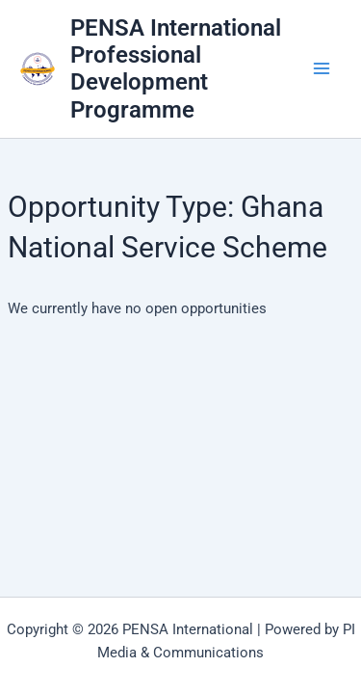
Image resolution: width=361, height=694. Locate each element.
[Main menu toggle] (321, 69)
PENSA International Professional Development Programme (175, 68)
